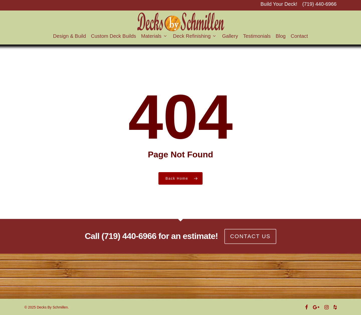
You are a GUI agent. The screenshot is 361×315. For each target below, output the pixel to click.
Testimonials (256, 36)
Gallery (230, 36)
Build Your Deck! (278, 4)
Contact (299, 36)
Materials (153, 36)
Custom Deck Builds (113, 36)
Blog (281, 36)
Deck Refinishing (194, 36)
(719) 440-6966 (319, 4)
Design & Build (69, 36)
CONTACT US (250, 236)
